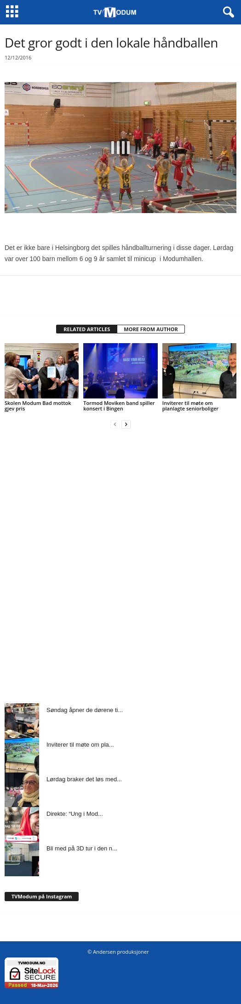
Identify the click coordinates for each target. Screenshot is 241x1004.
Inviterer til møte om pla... (80, 744)
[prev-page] (115, 424)
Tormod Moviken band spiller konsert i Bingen (119, 405)
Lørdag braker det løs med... (84, 779)
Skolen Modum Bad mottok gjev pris (38, 405)
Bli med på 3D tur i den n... (81, 848)
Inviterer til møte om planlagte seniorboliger (190, 405)
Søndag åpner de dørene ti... (84, 710)
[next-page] (126, 424)
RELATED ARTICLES (86, 329)
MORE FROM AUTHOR (151, 329)
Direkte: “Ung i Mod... (74, 813)
